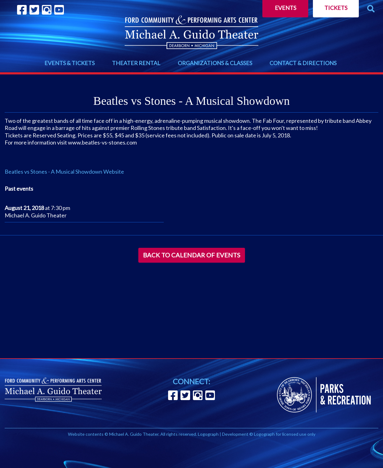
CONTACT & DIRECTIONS (302, 63)
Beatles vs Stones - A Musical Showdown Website (64, 171)
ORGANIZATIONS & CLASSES (215, 63)
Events (285, 7)
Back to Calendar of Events (191, 255)
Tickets (335, 7)
